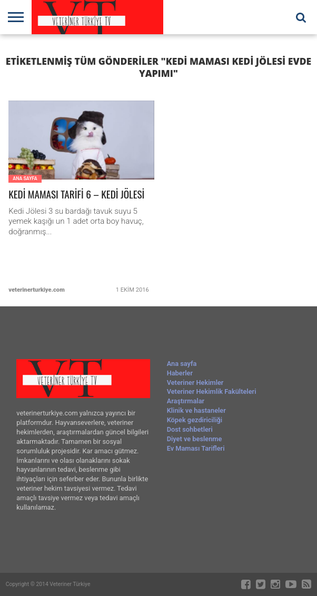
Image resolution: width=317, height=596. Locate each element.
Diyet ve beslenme (194, 439)
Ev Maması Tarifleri (196, 448)
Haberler (180, 373)
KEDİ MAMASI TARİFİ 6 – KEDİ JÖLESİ (76, 194)
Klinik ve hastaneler (196, 410)
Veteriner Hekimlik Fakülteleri (211, 391)
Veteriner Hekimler (195, 382)
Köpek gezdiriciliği (194, 420)
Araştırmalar (186, 401)
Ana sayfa (182, 363)
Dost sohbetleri (190, 429)
